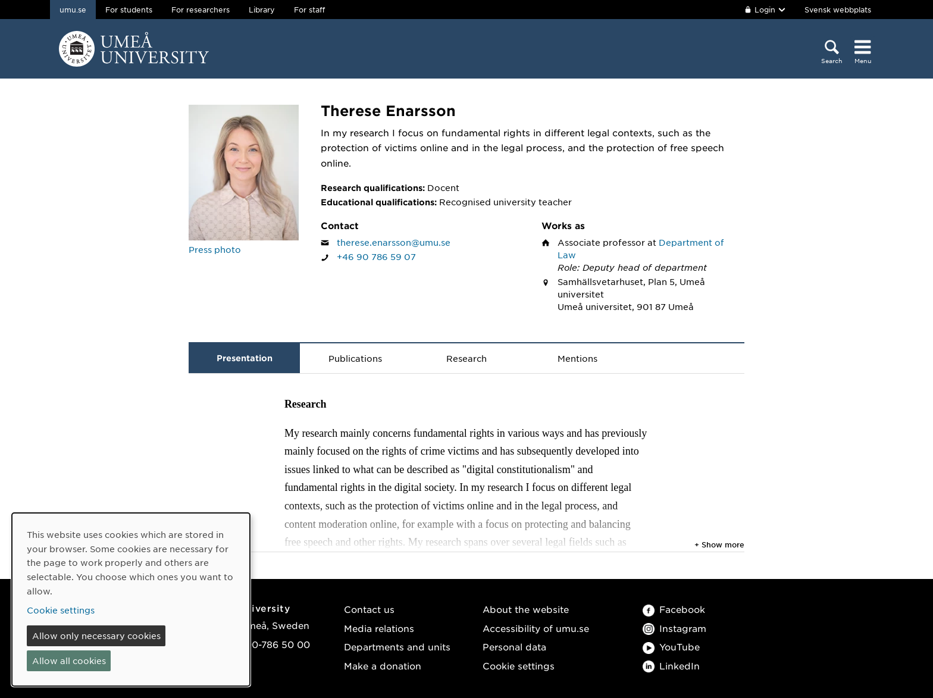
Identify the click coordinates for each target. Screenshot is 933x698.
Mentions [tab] (577, 358)
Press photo (215, 249)
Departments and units (397, 646)
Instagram (674, 628)
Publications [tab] (355, 358)
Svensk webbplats (837, 9)
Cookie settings (519, 665)
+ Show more (719, 544)
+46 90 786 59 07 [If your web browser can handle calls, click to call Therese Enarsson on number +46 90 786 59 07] (376, 256)
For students (128, 9)
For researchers (200, 9)
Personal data (514, 646)
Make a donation (382, 665)
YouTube (671, 646)
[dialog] (131, 599)
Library (262, 9)
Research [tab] (466, 358)
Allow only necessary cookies (96, 635)
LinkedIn (671, 665)
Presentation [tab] (245, 358)
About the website (526, 609)
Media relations (379, 628)
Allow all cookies (69, 660)
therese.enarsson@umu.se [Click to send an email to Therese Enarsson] (393, 242)
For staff (309, 9)
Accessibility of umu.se (536, 628)
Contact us (369, 609)
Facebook (674, 609)
